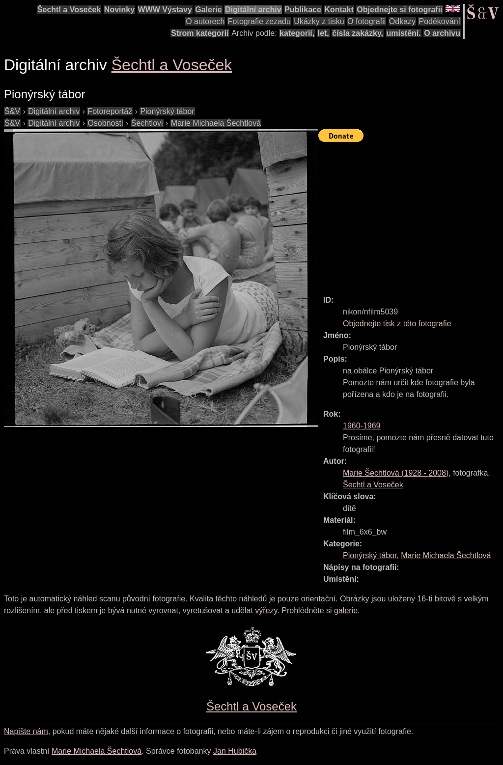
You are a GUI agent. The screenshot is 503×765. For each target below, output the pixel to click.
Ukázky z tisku (319, 21)
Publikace (302, 9)
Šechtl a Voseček (69, 9)
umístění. (404, 33)
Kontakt (339, 9)
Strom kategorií (199, 33)
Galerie (208, 9)
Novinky (119, 9)
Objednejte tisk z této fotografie (397, 323)
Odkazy (402, 21)
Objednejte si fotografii (399, 9)
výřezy (266, 610)
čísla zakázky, (357, 33)
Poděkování (439, 21)
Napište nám (26, 731)
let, (323, 33)
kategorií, (296, 33)
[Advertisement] (410, 214)
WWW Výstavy (165, 9)
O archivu (442, 33)
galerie (346, 610)
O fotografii (366, 21)
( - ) (395, 473)
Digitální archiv (253, 9)
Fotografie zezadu (259, 21)
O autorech (205, 21)
